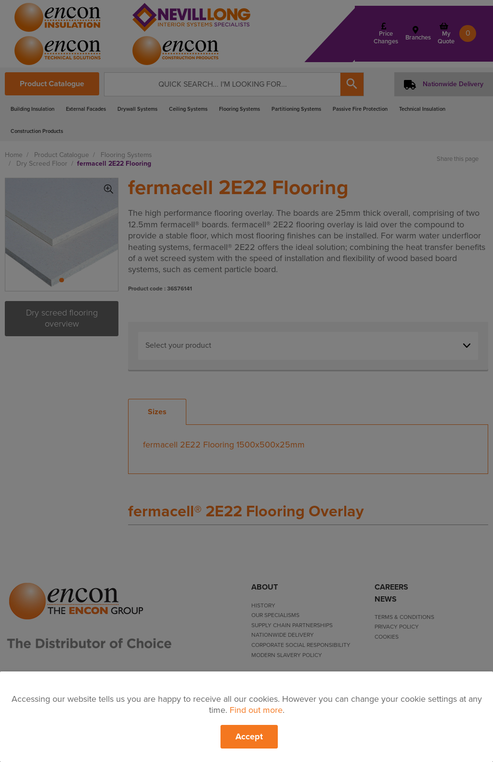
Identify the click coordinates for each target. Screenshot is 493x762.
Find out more (256, 710)
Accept (249, 736)
